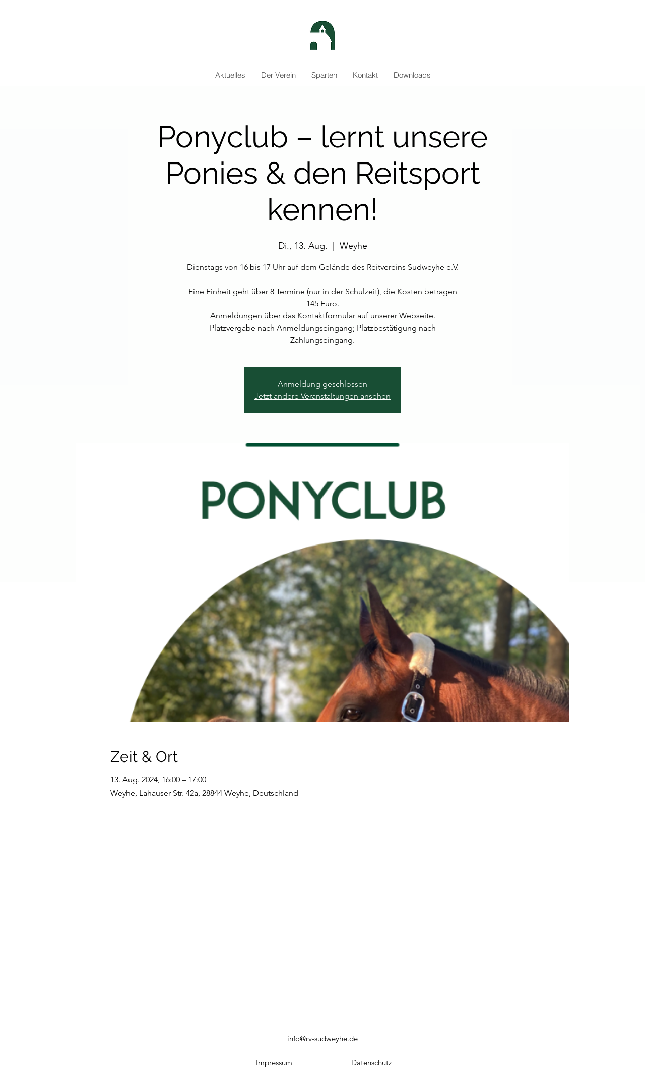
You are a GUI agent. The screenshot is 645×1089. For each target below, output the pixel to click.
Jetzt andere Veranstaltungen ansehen (322, 396)
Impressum (274, 1062)
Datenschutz (371, 1062)
